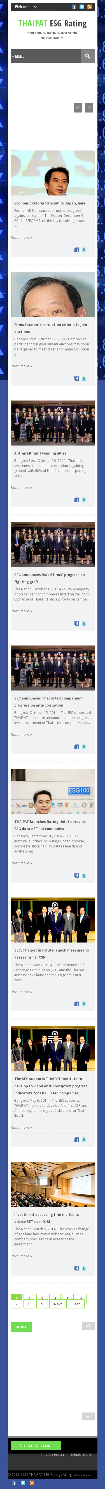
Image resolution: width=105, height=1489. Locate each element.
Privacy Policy (52, 1454)
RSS (32, 1483)
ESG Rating (52, 23)
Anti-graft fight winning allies (40, 453)
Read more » (21, 237)
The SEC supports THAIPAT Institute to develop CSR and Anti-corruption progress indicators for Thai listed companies (51, 1085)
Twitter (23, 1483)
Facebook (14, 1483)
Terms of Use (81, 1454)
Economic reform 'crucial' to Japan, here (49, 203)
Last (76, 1303)
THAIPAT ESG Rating (36, 1445)
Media (21, 1327)
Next (58, 1303)
